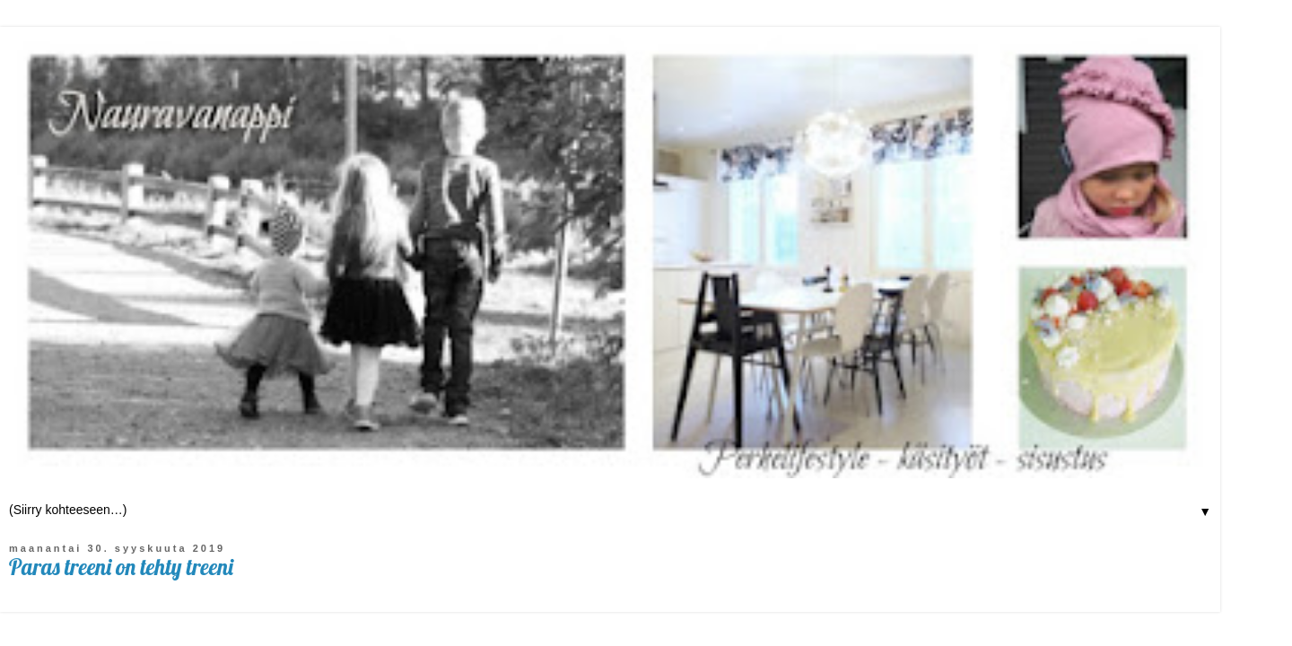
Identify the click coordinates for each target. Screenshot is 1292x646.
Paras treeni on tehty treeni (121, 567)
